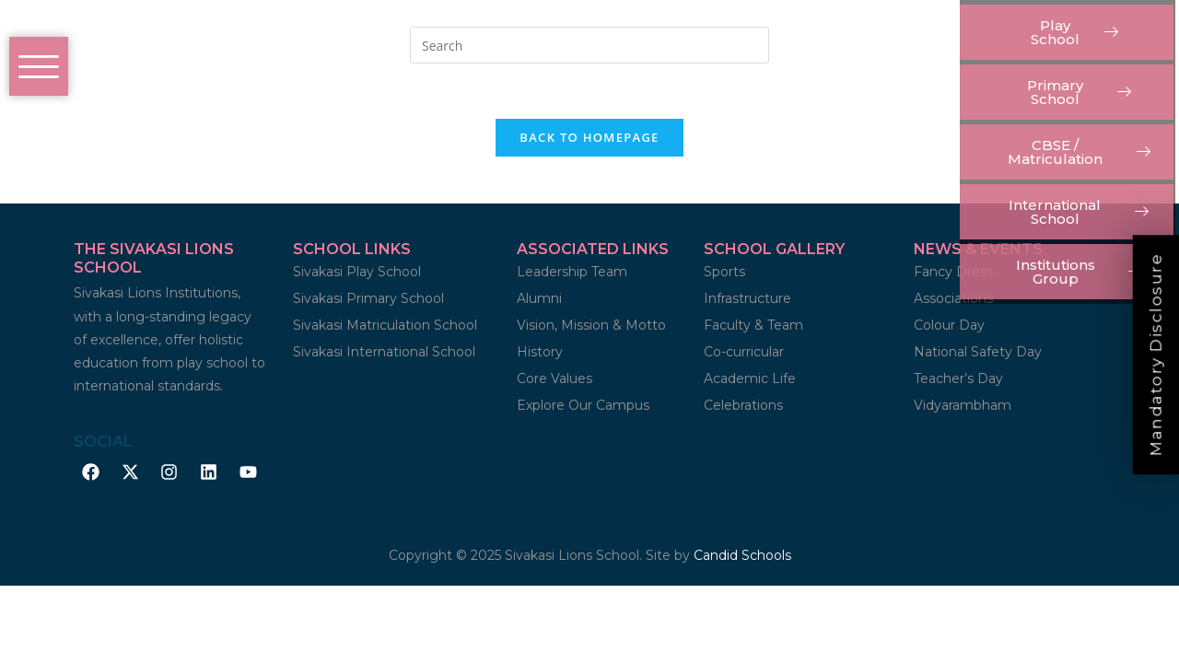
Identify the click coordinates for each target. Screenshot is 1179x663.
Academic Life (750, 379)
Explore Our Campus (583, 406)
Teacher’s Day (958, 379)
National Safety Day (978, 352)
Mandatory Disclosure (1156, 354)
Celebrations (743, 406)
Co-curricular (744, 352)
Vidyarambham (962, 406)
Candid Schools (742, 556)
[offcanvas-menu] (38, 66)
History (540, 352)
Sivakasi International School (384, 352)
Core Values (554, 379)
